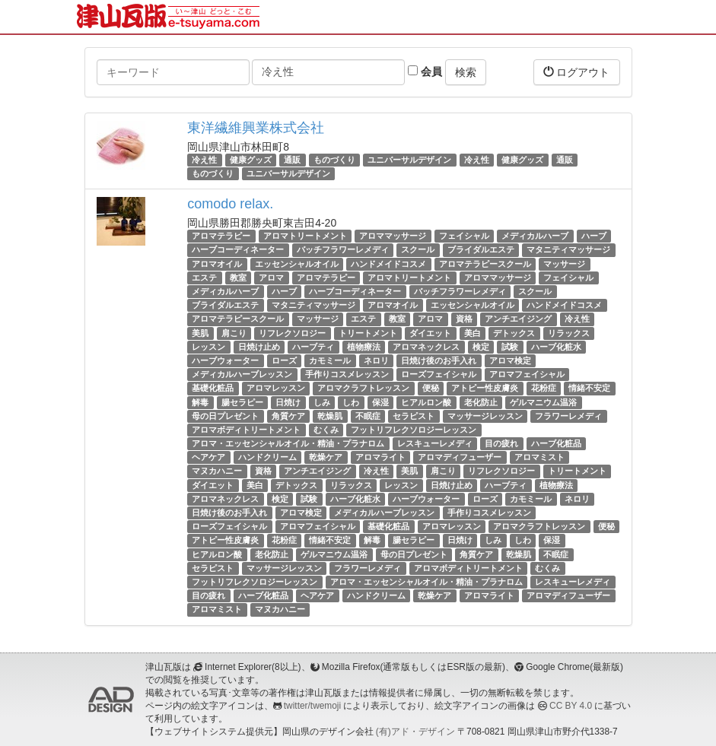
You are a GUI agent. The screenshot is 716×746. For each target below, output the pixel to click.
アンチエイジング (518, 318)
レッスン (208, 346)
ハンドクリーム (267, 457)
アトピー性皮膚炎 (484, 387)
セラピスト (413, 416)
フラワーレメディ (568, 416)
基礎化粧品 (213, 387)
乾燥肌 (329, 416)
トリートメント (368, 333)
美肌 (200, 333)
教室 (238, 277)
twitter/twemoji (312, 705)
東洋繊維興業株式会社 (255, 127)
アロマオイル (217, 263)
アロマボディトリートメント (246, 429)
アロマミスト (539, 457)
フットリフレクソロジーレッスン (413, 429)
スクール (417, 250)
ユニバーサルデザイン (409, 159)
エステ (204, 277)
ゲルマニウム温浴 (543, 402)
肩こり (234, 333)
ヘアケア (208, 457)
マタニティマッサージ (568, 250)
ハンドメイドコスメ (388, 263)
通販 (292, 159)
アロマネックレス (426, 346)
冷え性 (204, 159)
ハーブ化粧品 (556, 443)
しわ (350, 402)
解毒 (200, 402)
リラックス (569, 333)
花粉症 (543, 387)
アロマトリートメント (305, 235)
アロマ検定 (510, 360)
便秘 (430, 387)
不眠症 (367, 416)
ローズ (284, 360)
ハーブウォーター (225, 360)
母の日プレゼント (225, 416)
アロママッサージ (392, 235)
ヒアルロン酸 (426, 402)
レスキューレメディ (435, 443)
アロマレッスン (276, 387)
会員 (425, 71)
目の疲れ (501, 443)
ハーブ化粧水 (556, 346)
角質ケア (288, 416)
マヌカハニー (217, 471)
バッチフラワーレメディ (343, 250)
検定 (481, 346)
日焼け (288, 402)
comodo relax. (230, 203)
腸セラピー (242, 402)
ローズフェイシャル (438, 374)
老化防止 (481, 402)
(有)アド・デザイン (415, 731)
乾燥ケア (325, 457)
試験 (509, 346)
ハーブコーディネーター (238, 250)
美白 (472, 333)
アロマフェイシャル (527, 374)
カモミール (330, 360)
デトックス (514, 333)
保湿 (380, 402)
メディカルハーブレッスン (242, 374)
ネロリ (376, 360)
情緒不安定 (589, 387)
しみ (321, 402)
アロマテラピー (221, 235)
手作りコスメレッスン (347, 374)
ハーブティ (313, 346)
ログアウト (576, 71)
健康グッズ (251, 159)
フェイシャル (464, 235)
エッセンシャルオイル (297, 263)
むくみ (326, 429)
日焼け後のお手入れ (438, 360)
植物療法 (363, 346)
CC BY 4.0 (570, 705)
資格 (464, 318)
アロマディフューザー (459, 457)
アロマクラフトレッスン (363, 387)
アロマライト (380, 457)
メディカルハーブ (534, 235)
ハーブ (593, 235)
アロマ (271, 277)
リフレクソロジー (292, 333)
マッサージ (564, 263)
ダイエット (430, 333)
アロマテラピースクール (485, 263)
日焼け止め (259, 346)
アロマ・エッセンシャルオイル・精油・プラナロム (288, 443)
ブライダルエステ (480, 250)
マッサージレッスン (485, 416)
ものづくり (334, 159)
